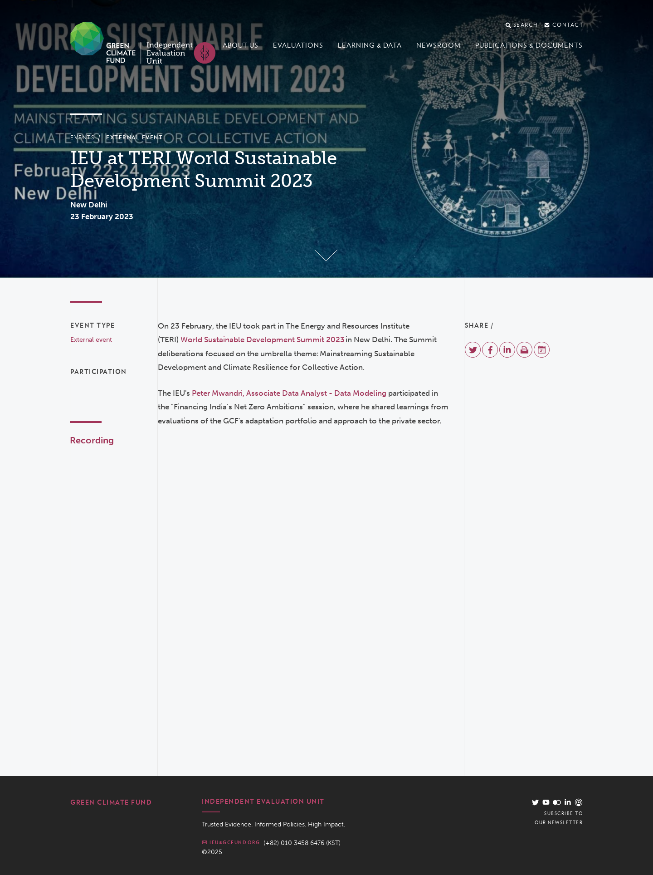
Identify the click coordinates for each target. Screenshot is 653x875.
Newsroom (438, 45)
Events (82, 137)
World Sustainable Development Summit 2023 (262, 339)
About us (240, 45)
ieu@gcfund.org (231, 842)
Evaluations (298, 45)
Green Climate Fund (111, 802)
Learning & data (370, 45)
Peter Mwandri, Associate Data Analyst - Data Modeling (289, 393)
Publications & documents (529, 45)
